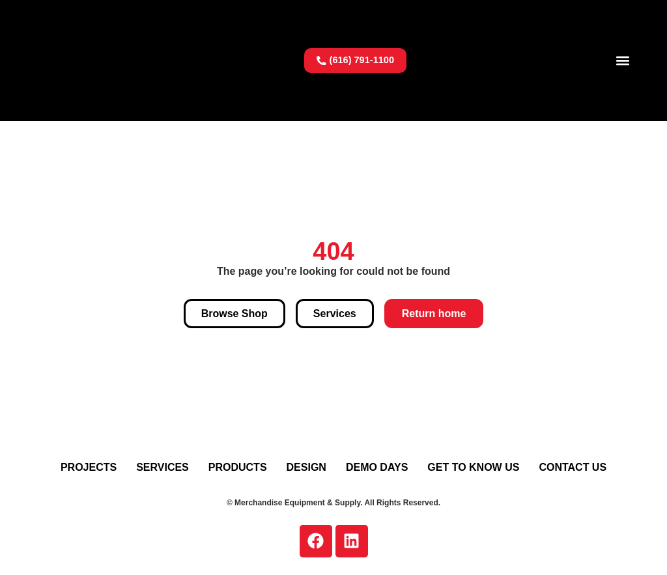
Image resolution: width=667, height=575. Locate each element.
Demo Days (377, 467)
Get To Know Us (473, 467)
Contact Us (572, 467)
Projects (89, 467)
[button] (623, 60)
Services (162, 467)
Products (237, 467)
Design (306, 467)
